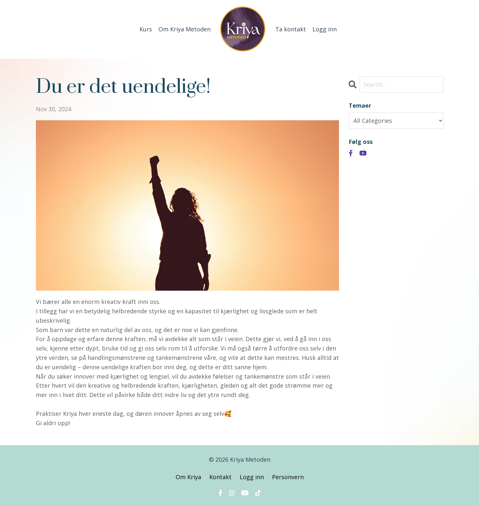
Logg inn (324, 29)
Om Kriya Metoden (184, 29)
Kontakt (220, 477)
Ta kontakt (290, 29)
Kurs (145, 29)
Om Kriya (189, 477)
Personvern (288, 477)
